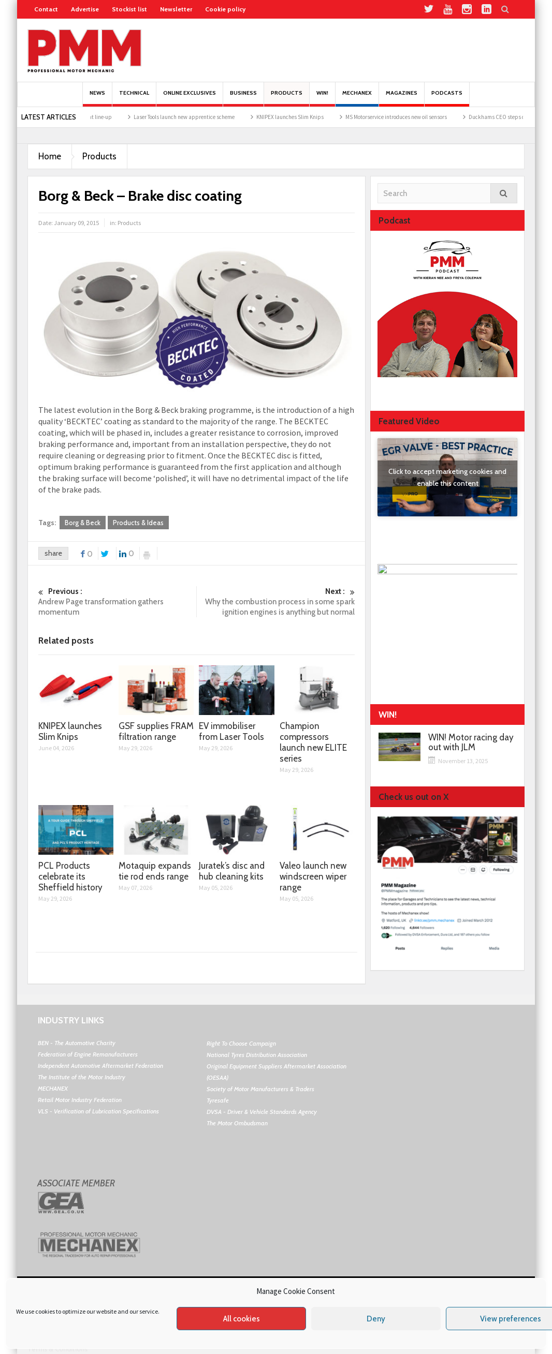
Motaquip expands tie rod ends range (155, 871)
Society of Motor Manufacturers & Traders (260, 1089)
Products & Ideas (138, 522)
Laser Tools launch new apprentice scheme (209, 117)
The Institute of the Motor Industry (81, 1077)
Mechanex (357, 98)
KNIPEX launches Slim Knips (316, 117)
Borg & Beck (82, 522)
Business (243, 98)
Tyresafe (218, 1100)
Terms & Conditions (57, 1349)
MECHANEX (53, 1088)
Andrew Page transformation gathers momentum (117, 601)
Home (49, 156)
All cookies (241, 1318)
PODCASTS (447, 98)
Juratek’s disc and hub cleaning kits (232, 871)
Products (286, 98)
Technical (134, 98)
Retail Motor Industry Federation (80, 1100)
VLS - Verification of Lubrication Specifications (98, 1111)
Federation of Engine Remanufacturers (88, 1054)
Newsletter (176, 9)
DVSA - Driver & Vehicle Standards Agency (262, 1111)
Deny (376, 1318)
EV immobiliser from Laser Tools (231, 731)
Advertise (85, 9)
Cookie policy (225, 9)
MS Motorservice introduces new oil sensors (422, 117)
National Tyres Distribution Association (257, 1055)
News (97, 98)
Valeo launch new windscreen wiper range (313, 876)
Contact (46, 9)
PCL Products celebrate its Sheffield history (70, 876)
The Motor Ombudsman (237, 1123)
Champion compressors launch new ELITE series (313, 742)
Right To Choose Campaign (241, 1043)
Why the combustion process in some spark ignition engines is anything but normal (276, 601)
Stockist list (129, 9)
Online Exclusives (189, 98)
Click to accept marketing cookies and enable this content (447, 477)
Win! (322, 98)
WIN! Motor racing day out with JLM (471, 742)
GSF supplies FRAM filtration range (156, 731)
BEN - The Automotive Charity (76, 1043)
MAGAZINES (401, 98)
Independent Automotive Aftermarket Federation (100, 1065)
